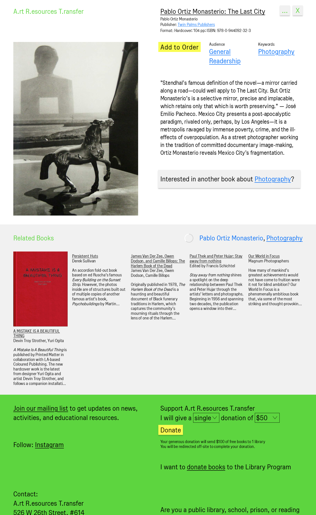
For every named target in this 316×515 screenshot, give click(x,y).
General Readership (225, 56)
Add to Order (179, 47)
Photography (276, 51)
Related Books (33, 238)
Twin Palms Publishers (196, 24)
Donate (170, 430)
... (285, 10)
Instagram (49, 444)
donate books (206, 467)
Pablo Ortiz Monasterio (231, 238)
